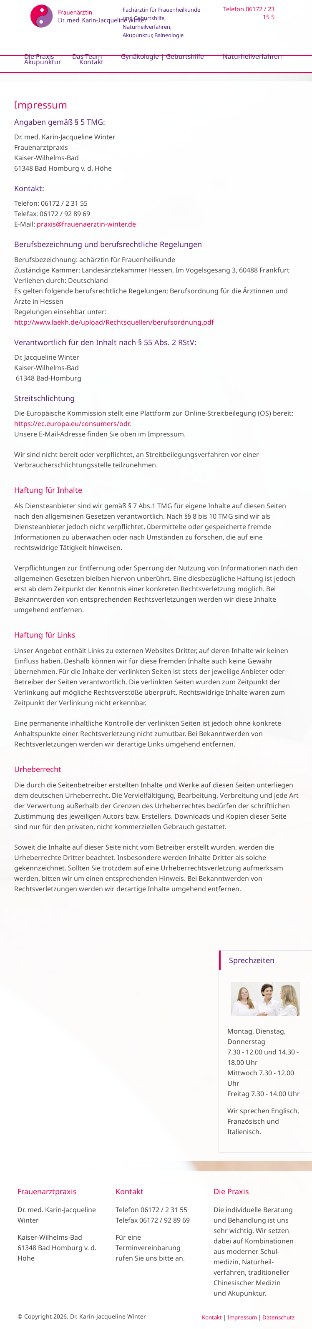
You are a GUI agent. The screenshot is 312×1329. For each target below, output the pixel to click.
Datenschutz (278, 1317)
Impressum (242, 1317)
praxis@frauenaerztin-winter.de (86, 224)
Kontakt (212, 1317)
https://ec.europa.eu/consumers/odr (71, 423)
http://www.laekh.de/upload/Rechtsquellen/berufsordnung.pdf (114, 322)
